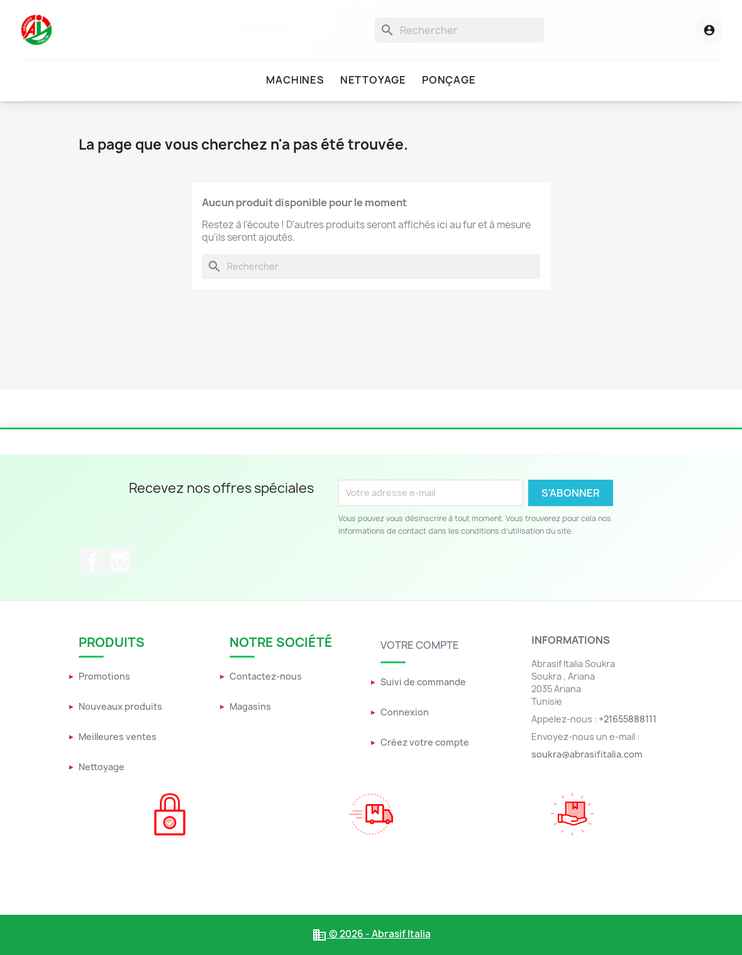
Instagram (120, 561)
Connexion (404, 712)
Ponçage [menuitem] (449, 80)
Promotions (104, 676)
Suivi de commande (423, 682)
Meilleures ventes (118, 736)
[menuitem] (295, 80)
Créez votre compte (424, 742)
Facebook (92, 561)
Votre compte (419, 645)
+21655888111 (627, 719)
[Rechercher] (459, 30)
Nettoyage (102, 767)
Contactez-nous (266, 676)
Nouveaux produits (120, 706)
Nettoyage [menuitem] (373, 80)
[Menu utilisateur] (695, 30)
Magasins (250, 706)
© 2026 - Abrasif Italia (371, 934)
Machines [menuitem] (295, 80)
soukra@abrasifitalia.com (587, 754)
